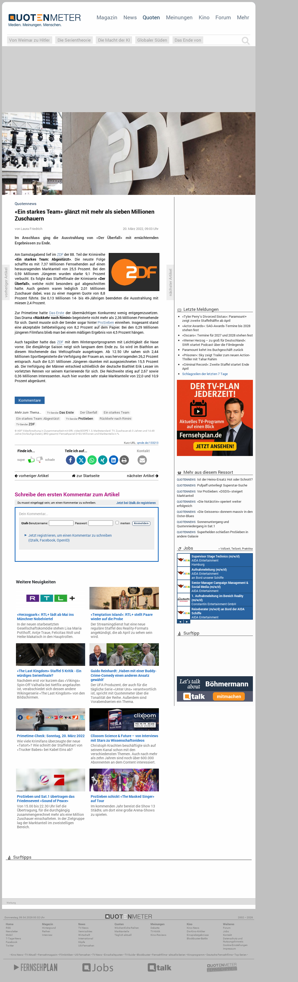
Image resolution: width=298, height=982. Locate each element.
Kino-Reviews (158, 935)
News (130, 17)
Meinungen (179, 17)
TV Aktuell (30, 954)
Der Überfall (88, 412)
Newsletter (12, 931)
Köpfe (81, 942)
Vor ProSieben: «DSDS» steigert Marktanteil (210, 493)
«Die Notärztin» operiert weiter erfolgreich (209, 503)
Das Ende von (188, 40)
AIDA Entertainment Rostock (212, 586)
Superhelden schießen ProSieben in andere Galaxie (212, 534)
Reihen (46, 931)
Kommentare (29, 400)
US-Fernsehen (86, 945)
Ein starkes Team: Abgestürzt (38, 418)
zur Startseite (86, 475)
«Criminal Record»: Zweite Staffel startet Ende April (215, 366)
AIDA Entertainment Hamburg (208, 560)
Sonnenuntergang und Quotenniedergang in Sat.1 (203, 524)
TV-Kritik (155, 931)
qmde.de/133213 (147, 443)
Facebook (11, 942)
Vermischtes (85, 931)
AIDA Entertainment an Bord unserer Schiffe (202, 573)
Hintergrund (49, 927)
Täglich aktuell (123, 935)
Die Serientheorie (74, 40)
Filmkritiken (66, 954)
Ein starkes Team (116, 412)
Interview (47, 935)
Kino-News (193, 927)
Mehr (243, 17)
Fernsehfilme (159, 954)
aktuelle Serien (177, 954)
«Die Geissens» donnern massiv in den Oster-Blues (215, 514)
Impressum (229, 948)
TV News (97, 954)
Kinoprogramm (196, 954)
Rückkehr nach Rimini (115, 418)
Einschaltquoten (113, 954)
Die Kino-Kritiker (196, 931)
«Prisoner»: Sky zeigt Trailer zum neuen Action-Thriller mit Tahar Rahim (216, 357)
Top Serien (240, 954)
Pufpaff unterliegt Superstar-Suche (212, 485)
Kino (204, 17)
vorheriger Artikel (32, 475)
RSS (8, 927)
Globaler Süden (152, 40)
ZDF (60, 254)
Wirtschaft (84, 935)
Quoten (151, 17)
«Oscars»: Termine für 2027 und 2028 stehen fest (217, 335)
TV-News (83, 927)
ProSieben (106, 322)
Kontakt (227, 935)
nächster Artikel (142, 475)
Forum (223, 17)
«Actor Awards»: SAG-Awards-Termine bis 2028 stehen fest (216, 328)
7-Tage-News (13, 938)
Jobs (226, 931)
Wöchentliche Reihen (127, 927)
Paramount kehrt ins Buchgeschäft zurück (212, 349)
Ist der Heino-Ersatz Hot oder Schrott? (215, 479)
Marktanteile (122, 931)
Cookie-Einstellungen (235, 945)
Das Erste (56, 313)
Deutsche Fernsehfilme (220, 954)
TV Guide (130, 954)
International (85, 938)
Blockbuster (143, 954)
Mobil (9, 935)
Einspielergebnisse (198, 935)
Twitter (10, 945)
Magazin (107, 17)
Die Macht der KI (114, 40)
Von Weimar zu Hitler (29, 40)
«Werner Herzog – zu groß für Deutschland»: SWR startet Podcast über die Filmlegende (214, 342)
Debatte (155, 927)
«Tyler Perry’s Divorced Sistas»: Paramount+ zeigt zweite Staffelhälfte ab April (214, 318)
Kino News (17, 954)
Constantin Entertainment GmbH (210, 599)
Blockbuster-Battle (197, 938)
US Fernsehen (82, 954)
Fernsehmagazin (48, 954)
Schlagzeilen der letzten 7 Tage (205, 373)
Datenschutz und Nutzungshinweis (233, 940)
